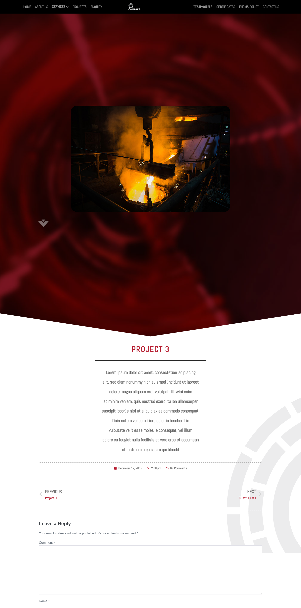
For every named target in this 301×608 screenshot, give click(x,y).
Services (59, 6)
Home (27, 7)
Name (44, 601)
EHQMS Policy (249, 7)
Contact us (271, 7)
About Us (41, 7)
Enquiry (96, 7)
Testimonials (202, 7)
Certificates (225, 7)
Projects (80, 7)
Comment (47, 542)
